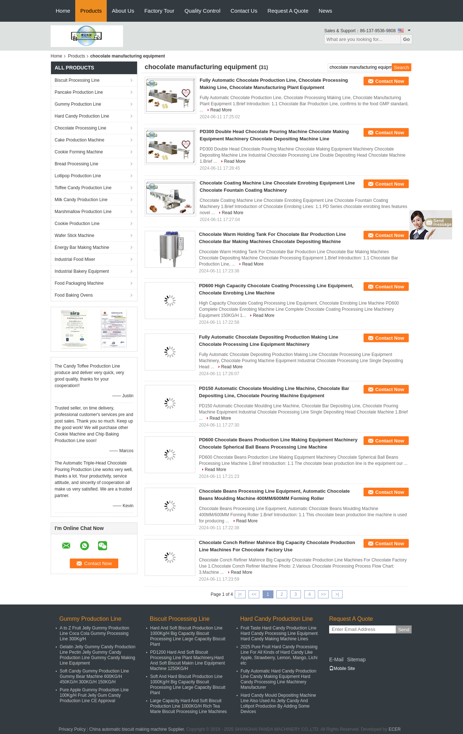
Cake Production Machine (79, 140)
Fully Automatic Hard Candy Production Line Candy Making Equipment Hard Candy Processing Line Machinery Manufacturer (278, 679)
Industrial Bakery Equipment (82, 271)
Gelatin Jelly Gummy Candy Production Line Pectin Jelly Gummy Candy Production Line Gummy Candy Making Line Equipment (97, 655)
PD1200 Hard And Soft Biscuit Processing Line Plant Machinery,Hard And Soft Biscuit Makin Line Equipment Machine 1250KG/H (187, 660)
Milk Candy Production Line (81, 199)
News (325, 11)
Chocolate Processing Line (80, 128)
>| (337, 594)
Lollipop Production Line (78, 175)
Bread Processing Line (76, 163)
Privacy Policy (72, 729)
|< (240, 594)
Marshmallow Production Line (83, 211)
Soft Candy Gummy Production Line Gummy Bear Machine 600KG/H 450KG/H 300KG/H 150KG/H (94, 676)
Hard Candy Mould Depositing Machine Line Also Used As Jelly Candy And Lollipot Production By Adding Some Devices (278, 703)
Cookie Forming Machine (79, 151)
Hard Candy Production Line (82, 116)
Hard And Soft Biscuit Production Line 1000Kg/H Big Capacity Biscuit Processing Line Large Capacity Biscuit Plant (187, 636)
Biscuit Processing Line (77, 80)
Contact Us (243, 11)
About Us (123, 11)
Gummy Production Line (78, 104)
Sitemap (356, 659)
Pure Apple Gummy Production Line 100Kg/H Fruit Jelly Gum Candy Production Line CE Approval (94, 695)
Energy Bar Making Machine (82, 247)
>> (323, 594)
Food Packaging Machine (79, 283)
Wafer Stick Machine (74, 235)
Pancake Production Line (79, 92)
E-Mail (336, 659)
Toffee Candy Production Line (83, 187)
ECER (394, 729)
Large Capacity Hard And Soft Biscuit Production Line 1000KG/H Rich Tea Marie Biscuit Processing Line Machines (188, 706)
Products (91, 11)
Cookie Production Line (77, 223)
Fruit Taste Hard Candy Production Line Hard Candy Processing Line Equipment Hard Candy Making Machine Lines (279, 633)
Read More (221, 110)
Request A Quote (287, 11)
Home (63, 11)
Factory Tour (159, 11)
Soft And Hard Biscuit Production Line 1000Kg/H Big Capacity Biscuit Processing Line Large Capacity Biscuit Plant (187, 684)
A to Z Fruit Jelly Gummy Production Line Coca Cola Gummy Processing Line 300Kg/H (94, 633)
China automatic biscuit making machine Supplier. (137, 729)
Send (403, 629)
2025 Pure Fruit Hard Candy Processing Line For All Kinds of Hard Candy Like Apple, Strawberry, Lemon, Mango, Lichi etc (279, 655)
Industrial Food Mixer (75, 259)
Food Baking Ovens (74, 295)
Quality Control (202, 11)
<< (253, 594)
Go (406, 39)
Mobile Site (342, 668)
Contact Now (389, 81)
